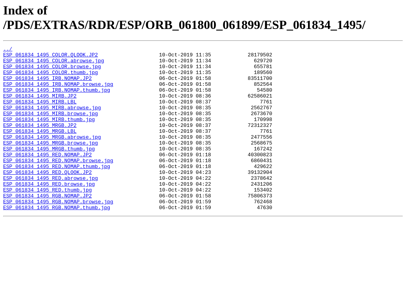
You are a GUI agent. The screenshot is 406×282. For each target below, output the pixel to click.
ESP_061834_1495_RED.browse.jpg (49, 211)
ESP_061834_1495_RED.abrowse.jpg (50, 204)
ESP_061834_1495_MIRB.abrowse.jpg (52, 120)
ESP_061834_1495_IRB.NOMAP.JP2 (47, 85)
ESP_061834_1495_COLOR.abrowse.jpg (53, 63)
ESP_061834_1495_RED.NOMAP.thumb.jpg (56, 190)
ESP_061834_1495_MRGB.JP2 (39, 141)
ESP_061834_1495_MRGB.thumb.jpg (49, 169)
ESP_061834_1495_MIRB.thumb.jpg (49, 134)
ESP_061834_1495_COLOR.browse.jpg (52, 70)
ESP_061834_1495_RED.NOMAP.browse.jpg (58, 183)
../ (7, 49)
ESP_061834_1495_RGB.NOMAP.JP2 (47, 226)
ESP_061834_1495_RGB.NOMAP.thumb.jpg (56, 240)
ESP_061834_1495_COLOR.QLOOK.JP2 (50, 56)
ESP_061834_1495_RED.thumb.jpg (47, 218)
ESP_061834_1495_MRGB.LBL (39, 148)
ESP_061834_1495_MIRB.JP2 (39, 106)
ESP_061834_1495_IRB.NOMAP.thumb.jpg (56, 99)
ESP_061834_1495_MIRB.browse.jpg (50, 127)
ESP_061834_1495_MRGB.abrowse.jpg (52, 155)
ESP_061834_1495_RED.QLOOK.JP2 (47, 197)
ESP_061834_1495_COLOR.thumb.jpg (50, 77)
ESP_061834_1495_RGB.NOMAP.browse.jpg (58, 233)
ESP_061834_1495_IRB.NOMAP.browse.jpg (58, 92)
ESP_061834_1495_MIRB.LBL (39, 113)
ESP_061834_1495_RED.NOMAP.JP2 (47, 176)
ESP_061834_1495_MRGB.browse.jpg (50, 162)
